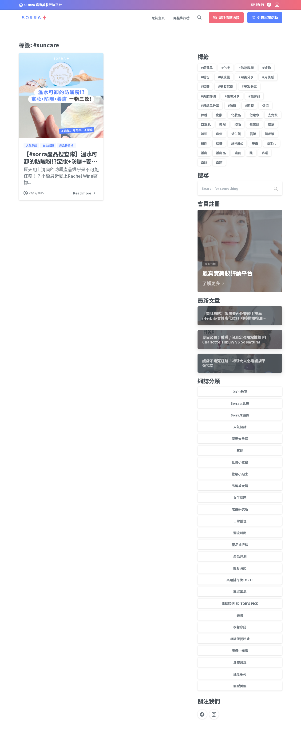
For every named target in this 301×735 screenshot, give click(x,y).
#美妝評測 (208, 96)
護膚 (204, 152)
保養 (204, 115)
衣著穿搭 (239, 627)
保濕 (265, 105)
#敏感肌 (224, 77)
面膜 (204, 162)
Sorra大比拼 (240, 403)
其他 (240, 450)
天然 (222, 124)
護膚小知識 (240, 650)
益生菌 (236, 133)
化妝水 (254, 115)
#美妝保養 (225, 86)
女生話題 (239, 497)
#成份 (205, 77)
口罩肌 (205, 124)
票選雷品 (239, 591)
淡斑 (204, 133)
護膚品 (221, 152)
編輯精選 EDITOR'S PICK (240, 603)
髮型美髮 (239, 685)
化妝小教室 (240, 462)
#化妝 (225, 67)
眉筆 (253, 133)
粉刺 (204, 143)
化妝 (219, 115)
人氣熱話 (239, 426)
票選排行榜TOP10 (239, 580)
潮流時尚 (239, 532)
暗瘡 (271, 124)
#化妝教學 (245, 67)
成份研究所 (240, 509)
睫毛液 (269, 133)
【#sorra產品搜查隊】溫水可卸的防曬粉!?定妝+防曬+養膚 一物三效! (60, 161)
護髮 (237, 152)
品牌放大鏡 (240, 485)
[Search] (233, 188)
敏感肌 (254, 124)
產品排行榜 (240, 544)
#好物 (266, 67)
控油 (237, 124)
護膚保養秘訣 (240, 638)
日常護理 (239, 521)
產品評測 (239, 556)
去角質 (272, 115)
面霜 (219, 162)
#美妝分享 (249, 86)
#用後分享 (245, 77)
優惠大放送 (240, 438)
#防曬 (232, 105)
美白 (255, 143)
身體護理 (239, 662)
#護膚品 (254, 96)
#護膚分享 (232, 96)
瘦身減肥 (239, 568)
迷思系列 (239, 674)
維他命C (237, 143)
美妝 (240, 615)
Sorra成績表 (240, 415)
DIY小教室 (240, 391)
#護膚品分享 (210, 105)
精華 (219, 143)
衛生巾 (271, 143)
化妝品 (236, 115)
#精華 (205, 86)
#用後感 (268, 77)
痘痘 (219, 133)
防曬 (264, 152)
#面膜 (249, 105)
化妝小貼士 (240, 474)
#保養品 (207, 67)
